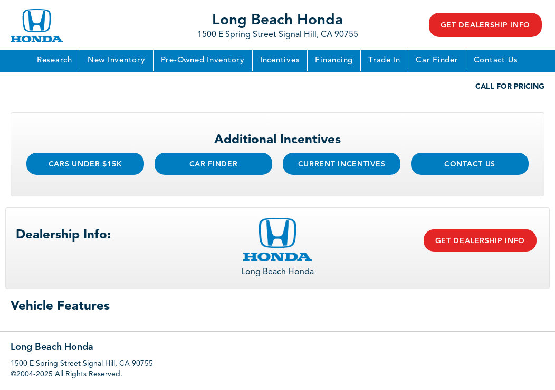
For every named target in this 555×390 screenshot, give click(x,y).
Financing (334, 60)
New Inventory (117, 60)
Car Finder (437, 60)
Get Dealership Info (485, 25)
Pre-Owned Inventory (203, 60)
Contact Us (496, 60)
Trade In (384, 60)
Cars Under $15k (85, 164)
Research (54, 60)
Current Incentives (342, 164)
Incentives (280, 60)
